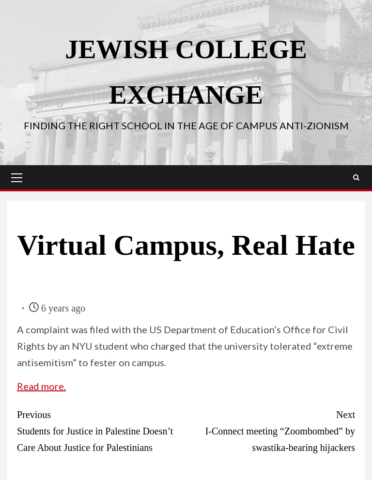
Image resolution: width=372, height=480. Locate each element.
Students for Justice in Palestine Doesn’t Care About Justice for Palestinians (101, 429)
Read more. (41, 386)
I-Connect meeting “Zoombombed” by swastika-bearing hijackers (270, 429)
